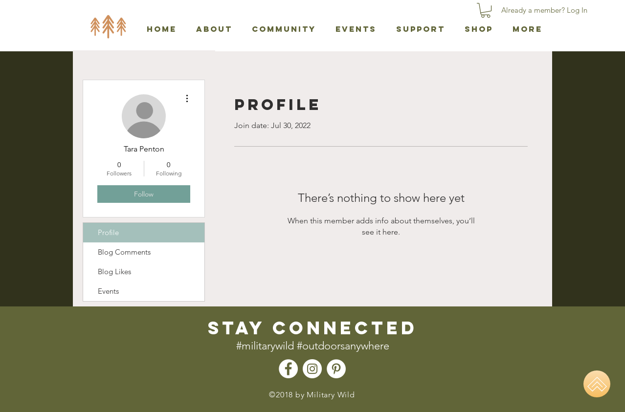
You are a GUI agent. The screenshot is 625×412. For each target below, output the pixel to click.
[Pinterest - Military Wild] (336, 368)
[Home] (596, 383)
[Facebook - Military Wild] (288, 368)
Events (108, 291)
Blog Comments (124, 252)
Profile (108, 232)
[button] (485, 10)
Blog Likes (114, 271)
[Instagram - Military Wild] (312, 368)
